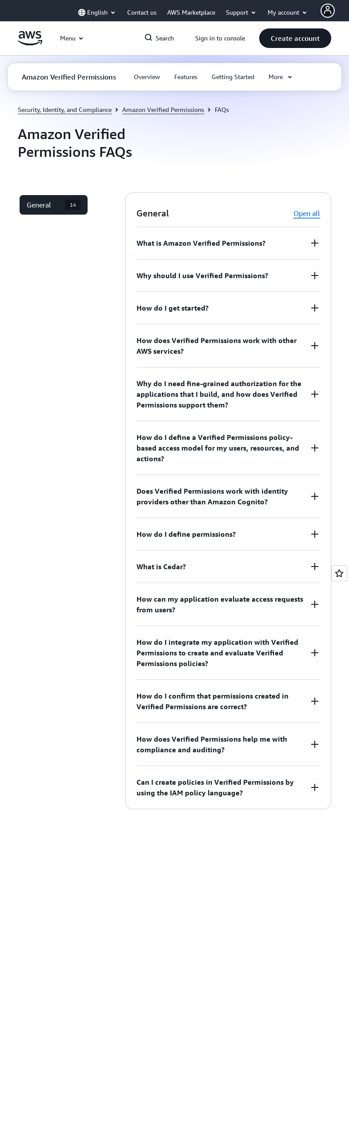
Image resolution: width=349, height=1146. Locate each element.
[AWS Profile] (328, 11)
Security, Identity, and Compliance (65, 109)
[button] (295, 38)
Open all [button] (306, 213)
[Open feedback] (339, 573)
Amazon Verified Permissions (163, 109)
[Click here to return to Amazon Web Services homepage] (30, 43)
